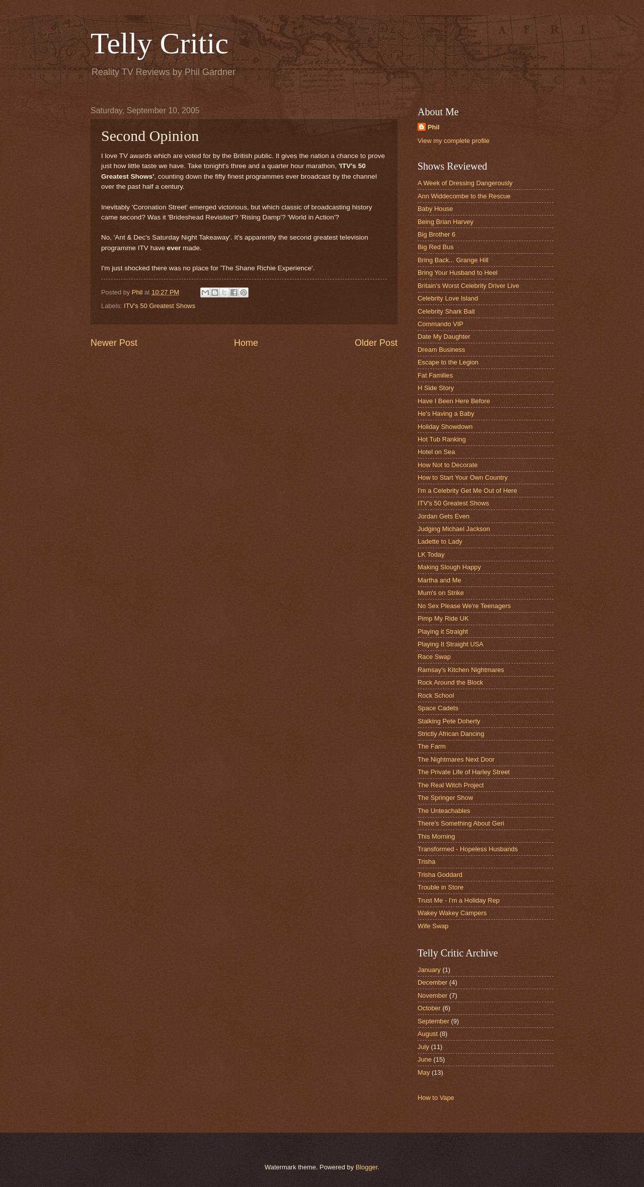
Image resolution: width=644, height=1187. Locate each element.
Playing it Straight (443, 631)
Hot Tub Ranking (442, 439)
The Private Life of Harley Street (464, 772)
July (423, 1047)
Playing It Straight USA (451, 644)
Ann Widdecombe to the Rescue (464, 196)
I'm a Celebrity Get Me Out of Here (467, 490)
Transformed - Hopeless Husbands (468, 849)
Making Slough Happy (449, 567)
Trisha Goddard (440, 874)
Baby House (435, 208)
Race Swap (434, 656)
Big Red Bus (436, 247)
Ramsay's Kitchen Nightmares (461, 670)
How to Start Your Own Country (463, 477)
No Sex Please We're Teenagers (464, 606)
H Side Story (436, 388)
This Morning (436, 836)
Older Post (376, 343)
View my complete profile (454, 140)
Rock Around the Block (450, 682)
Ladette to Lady (440, 541)
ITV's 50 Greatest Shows (159, 306)
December (432, 982)
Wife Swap (433, 926)
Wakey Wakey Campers (452, 913)
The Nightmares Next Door (456, 759)
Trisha (426, 861)
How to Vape (436, 1097)
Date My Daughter (444, 336)
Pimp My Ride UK (443, 618)
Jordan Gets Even (443, 516)
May (424, 1072)
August (428, 1033)
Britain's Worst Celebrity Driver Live (468, 285)
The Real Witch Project (451, 785)
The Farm (432, 746)
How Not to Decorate (448, 465)
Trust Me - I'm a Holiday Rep (459, 900)
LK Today (431, 554)
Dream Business (441, 349)
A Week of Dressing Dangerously (465, 183)
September (433, 1021)
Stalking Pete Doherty (449, 721)
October (429, 1008)
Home (246, 343)
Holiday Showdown (445, 426)
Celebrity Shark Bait (446, 311)
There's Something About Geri (461, 823)
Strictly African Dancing (451, 733)
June (425, 1059)
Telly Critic (159, 43)
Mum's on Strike (441, 593)
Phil (434, 127)
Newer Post (114, 343)
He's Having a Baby (446, 413)
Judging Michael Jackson (454, 529)
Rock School (436, 695)
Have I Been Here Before (454, 401)
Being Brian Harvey (445, 222)
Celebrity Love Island (448, 298)
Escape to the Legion (448, 362)
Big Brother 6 (436, 234)
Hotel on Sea (436, 452)
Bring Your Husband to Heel (458, 272)
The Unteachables (444, 810)
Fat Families (435, 375)
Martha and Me (439, 580)
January (429, 970)
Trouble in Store (440, 887)
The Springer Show (445, 797)
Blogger (367, 1167)
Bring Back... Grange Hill (453, 260)
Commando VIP (440, 324)
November (432, 995)
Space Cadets (438, 708)
